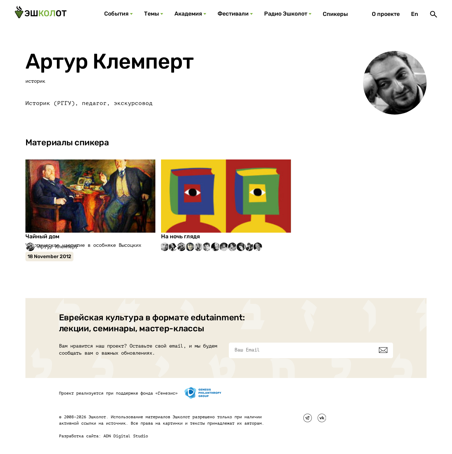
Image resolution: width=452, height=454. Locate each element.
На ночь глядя (180, 236)
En (414, 14)
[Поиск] (433, 14)
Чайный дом (42, 236)
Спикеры (335, 14)
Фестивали (233, 13)
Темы (151, 13)
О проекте (386, 14)
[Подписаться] (383, 350)
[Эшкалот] (40, 14)
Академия (188, 13)
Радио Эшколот (285, 13)
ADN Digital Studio (125, 435)
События (116, 13)
